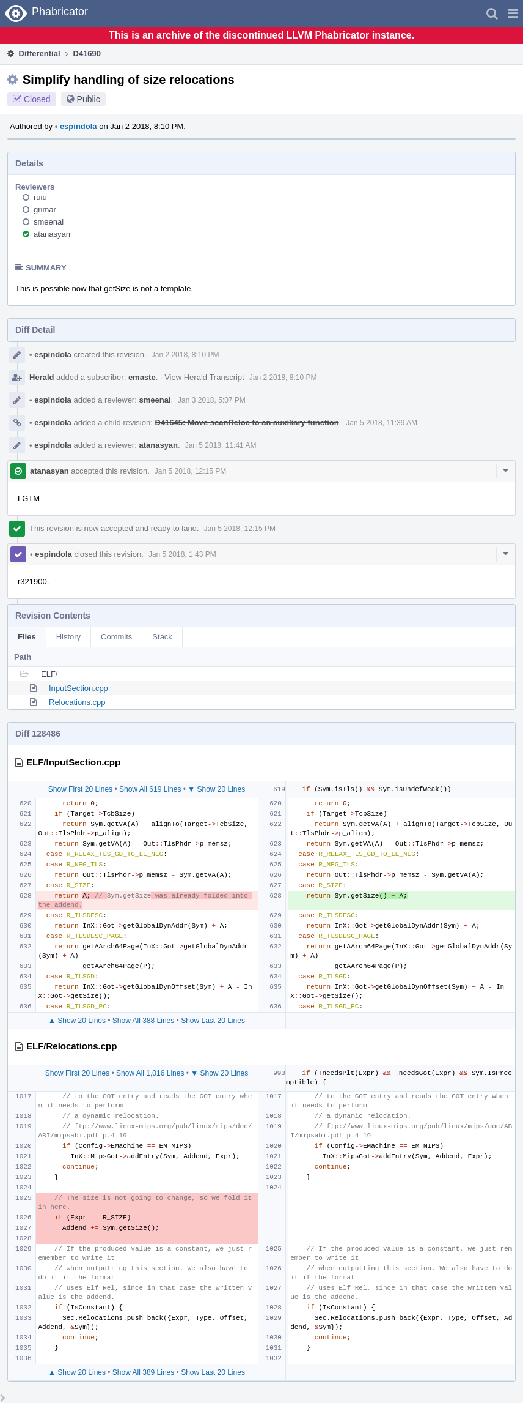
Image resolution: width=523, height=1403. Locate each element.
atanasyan (52, 234)
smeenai (49, 221)
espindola (76, 126)
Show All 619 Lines (150, 789)
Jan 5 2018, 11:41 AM (221, 445)
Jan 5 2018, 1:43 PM (182, 554)
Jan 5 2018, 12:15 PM (190, 471)
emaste (142, 377)
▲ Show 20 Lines (77, 1020)
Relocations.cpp (77, 702)
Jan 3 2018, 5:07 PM (212, 400)
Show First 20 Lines (80, 789)
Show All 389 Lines (143, 1372)
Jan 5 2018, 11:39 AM (381, 423)
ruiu (40, 197)
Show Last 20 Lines (213, 1020)
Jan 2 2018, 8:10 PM (185, 355)
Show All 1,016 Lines (150, 1073)
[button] (513, 13)
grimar (45, 209)
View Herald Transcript (204, 377)
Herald (41, 377)
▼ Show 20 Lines (216, 789)
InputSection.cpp (78, 688)
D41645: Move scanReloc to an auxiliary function (246, 422)
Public (88, 99)
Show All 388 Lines (143, 1020)
